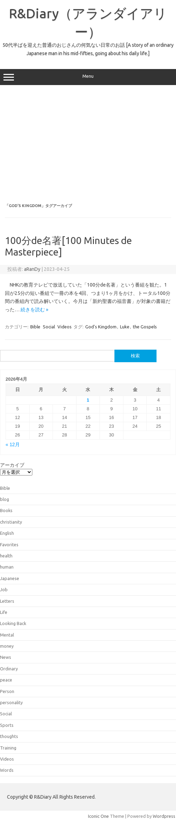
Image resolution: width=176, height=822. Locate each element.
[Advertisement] (88, 144)
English (7, 533)
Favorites (9, 544)
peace (6, 679)
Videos (64, 326)
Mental (7, 634)
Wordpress (164, 816)
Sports (7, 725)
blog (4, 499)
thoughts (9, 736)
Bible (35, 326)
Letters (7, 601)
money (7, 646)
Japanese (9, 578)
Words (7, 770)
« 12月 (13, 444)
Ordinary (9, 668)
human (7, 566)
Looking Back (13, 623)
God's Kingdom (101, 326)
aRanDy (32, 269)
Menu (88, 77)
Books (6, 510)
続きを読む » (34, 309)
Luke (124, 326)
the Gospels (145, 326)
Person (7, 691)
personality (11, 702)
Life (3, 612)
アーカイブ (12, 465)
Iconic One (98, 816)
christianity (11, 521)
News (5, 657)
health (6, 555)
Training (8, 747)
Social (49, 326)
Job (4, 589)
